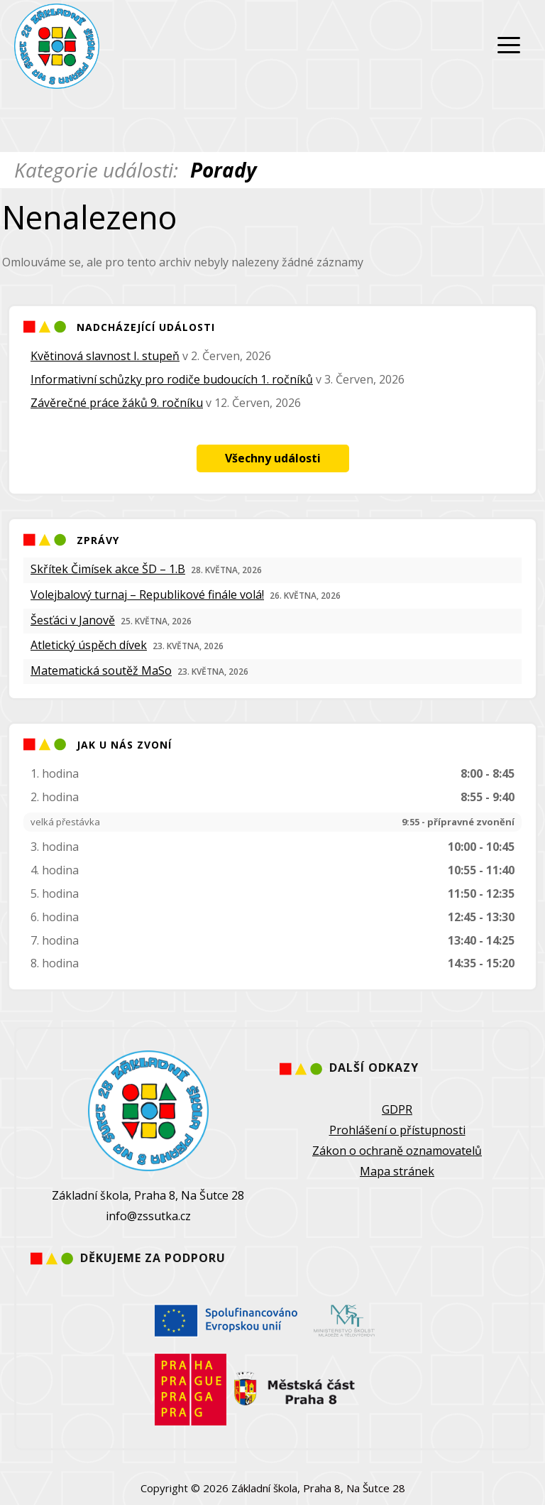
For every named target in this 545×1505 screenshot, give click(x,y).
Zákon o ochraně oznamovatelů (397, 1150)
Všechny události (273, 458)
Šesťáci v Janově (73, 620)
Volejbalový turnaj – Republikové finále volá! (147, 594)
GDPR (397, 1109)
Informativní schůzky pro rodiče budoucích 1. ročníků (172, 379)
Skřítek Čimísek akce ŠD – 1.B (108, 569)
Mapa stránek (397, 1171)
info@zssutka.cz (148, 1216)
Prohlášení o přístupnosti (397, 1130)
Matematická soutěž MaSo (101, 670)
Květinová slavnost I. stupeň (105, 356)
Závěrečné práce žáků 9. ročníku (117, 403)
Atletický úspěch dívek (89, 645)
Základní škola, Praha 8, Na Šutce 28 (318, 1488)
